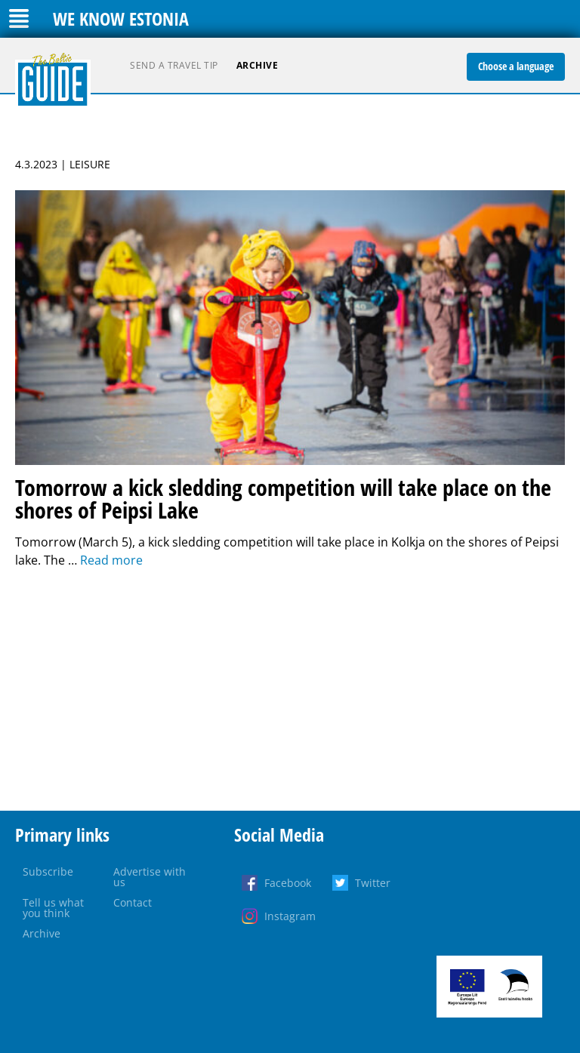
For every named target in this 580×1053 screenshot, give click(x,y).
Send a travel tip (174, 65)
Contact (132, 902)
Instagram (290, 916)
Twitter (372, 883)
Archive (257, 65)
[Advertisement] (290, 690)
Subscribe (48, 871)
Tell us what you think (53, 907)
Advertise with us (149, 876)
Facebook (287, 883)
